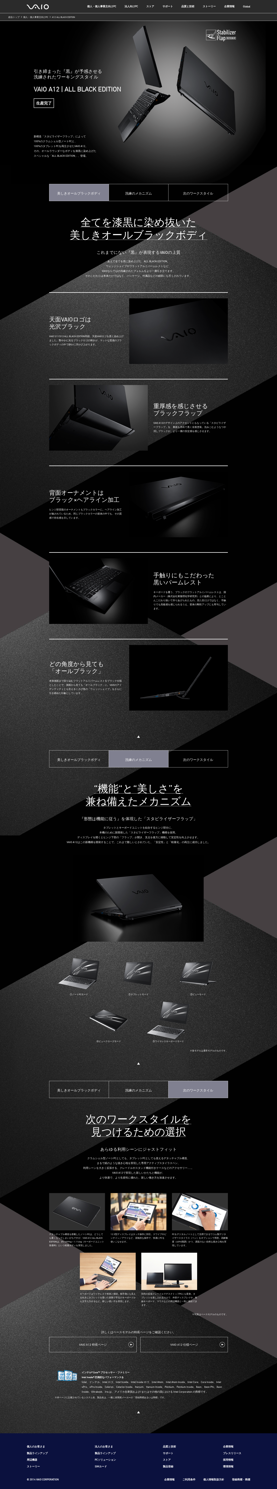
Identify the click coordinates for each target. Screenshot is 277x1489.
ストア (150, 6)
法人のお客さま (104, 1446)
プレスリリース (232, 1453)
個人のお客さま (36, 1446)
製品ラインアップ (37, 1453)
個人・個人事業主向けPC (101, 6)
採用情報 (228, 1459)
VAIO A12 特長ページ (93, 1344)
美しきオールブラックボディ (79, 193)
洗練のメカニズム (138, 193)
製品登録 (168, 1466)
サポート (168, 6)
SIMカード (101, 1466)
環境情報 (228, 1466)
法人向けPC (131, 6)
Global (246, 6)
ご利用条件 (188, 1479)
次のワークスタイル (198, 193)
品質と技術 (187, 6)
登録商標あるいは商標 (146, 1397)
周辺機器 (32, 1459)
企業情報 (229, 6)
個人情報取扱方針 (213, 1479)
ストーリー (209, 6)
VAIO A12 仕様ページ (184, 1344)
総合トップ (14, 17)
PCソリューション (105, 1459)
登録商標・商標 (241, 1479)
